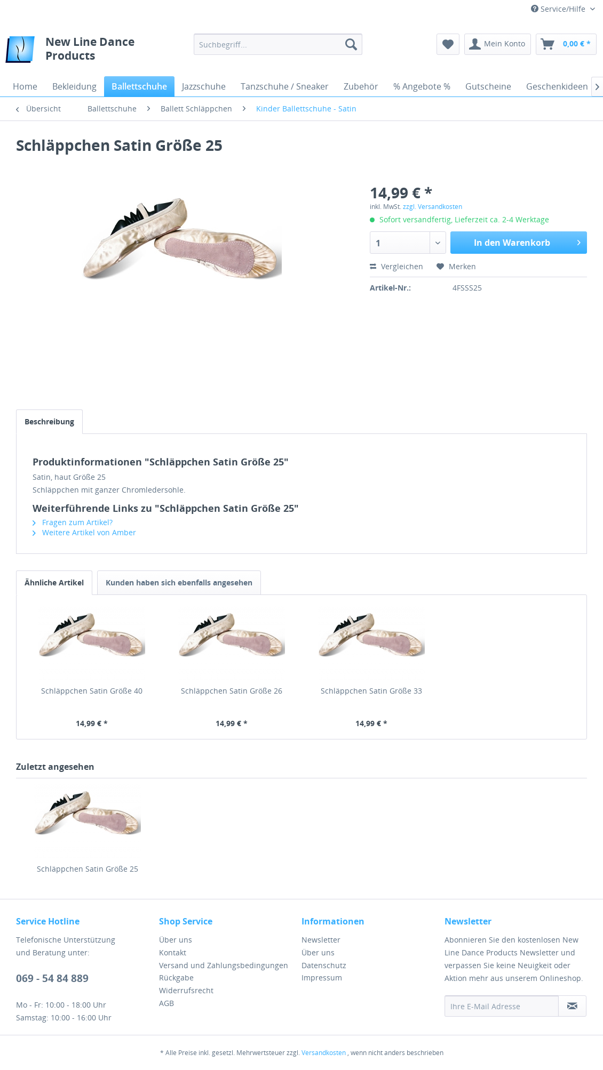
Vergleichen (396, 266)
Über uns (175, 940)
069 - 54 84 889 (52, 978)
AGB (166, 1003)
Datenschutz (324, 965)
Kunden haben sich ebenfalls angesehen (179, 582)
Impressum (322, 977)
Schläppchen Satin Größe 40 (91, 691)
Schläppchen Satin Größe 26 (231, 691)
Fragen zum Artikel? (73, 522)
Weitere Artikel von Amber (84, 532)
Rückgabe (176, 977)
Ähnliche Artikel (54, 582)
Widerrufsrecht (186, 990)
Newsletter (321, 940)
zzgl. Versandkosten (432, 206)
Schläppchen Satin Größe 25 (87, 869)
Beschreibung (49, 421)
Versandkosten (324, 1052)
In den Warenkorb (527, 241)
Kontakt (172, 952)
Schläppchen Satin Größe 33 (371, 691)
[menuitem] (278, 44)
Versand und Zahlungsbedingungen (223, 965)
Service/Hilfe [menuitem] (559, 9)
